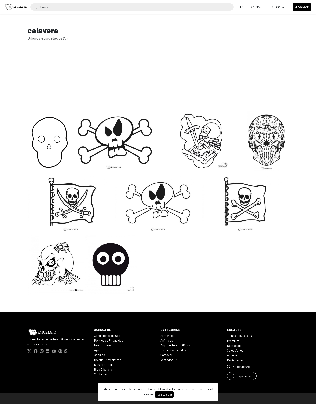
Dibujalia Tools (103, 364)
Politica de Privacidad (108, 340)
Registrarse (235, 360)
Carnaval (166, 355)
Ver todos (166, 360)
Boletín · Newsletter (107, 360)
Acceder (232, 355)
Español (240, 376)
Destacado (234, 345)
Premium (233, 341)
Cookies (99, 355)
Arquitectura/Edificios (175, 345)
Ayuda (98, 350)
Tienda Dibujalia (237, 335)
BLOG (242, 7)
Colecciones (235, 350)
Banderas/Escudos (173, 350)
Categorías (278, 7)
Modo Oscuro (238, 366)
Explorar (256, 7)
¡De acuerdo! (164, 394)
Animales (166, 340)
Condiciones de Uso (107, 335)
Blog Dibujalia (103, 369)
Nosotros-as (102, 345)
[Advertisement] (158, 82)
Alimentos (167, 335)
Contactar (100, 374)
